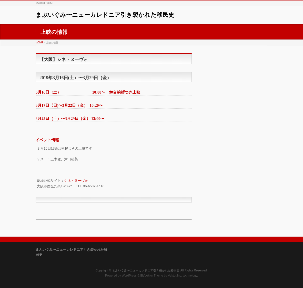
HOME (39, 42)
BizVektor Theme (151, 275)
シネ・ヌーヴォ (76, 180)
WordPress (129, 275)
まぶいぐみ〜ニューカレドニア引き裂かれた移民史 (105, 15)
